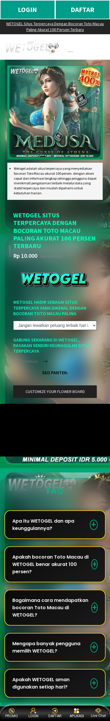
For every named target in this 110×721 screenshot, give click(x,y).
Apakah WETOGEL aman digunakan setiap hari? (41, 683)
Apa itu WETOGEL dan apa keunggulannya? (43, 525)
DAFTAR (82, 9)
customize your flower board (55, 391)
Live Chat (98, 713)
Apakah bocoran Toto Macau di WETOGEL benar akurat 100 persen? (50, 564)
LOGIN (27, 9)
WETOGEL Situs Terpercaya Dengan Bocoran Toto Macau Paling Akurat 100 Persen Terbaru (55, 26)
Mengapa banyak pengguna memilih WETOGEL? (46, 647)
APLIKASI (77, 713)
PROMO (11, 713)
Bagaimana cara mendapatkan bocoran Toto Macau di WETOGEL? (50, 607)
